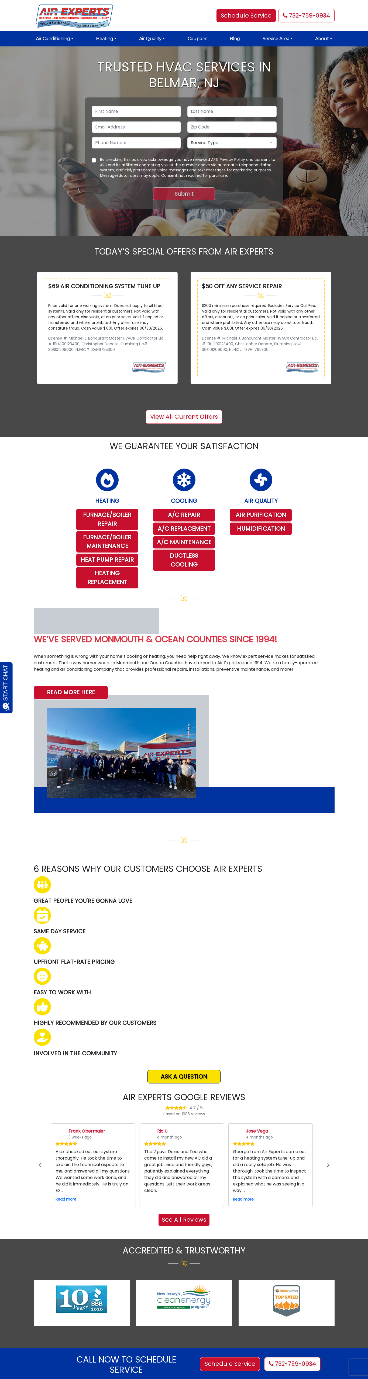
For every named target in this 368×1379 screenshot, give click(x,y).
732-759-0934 (306, 15)
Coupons (197, 38)
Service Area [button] (276, 38)
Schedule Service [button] (246, 15)
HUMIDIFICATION (261, 528)
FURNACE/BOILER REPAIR (107, 519)
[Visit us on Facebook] (191, 1301)
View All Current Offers (184, 416)
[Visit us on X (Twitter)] (206, 1301)
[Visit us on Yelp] (222, 1301)
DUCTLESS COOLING (184, 559)
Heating (118, 1315)
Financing (120, 1333)
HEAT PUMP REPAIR (107, 559)
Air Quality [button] (150, 38)
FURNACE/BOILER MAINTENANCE (107, 541)
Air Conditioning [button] (53, 38)
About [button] (322, 38)
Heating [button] (104, 38)
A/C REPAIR (184, 515)
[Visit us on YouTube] (237, 1301)
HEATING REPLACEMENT (107, 577)
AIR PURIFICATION (261, 515)
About (116, 1297)
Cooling (118, 1306)
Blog (235, 38)
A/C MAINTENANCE (184, 542)
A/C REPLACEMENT (184, 528)
